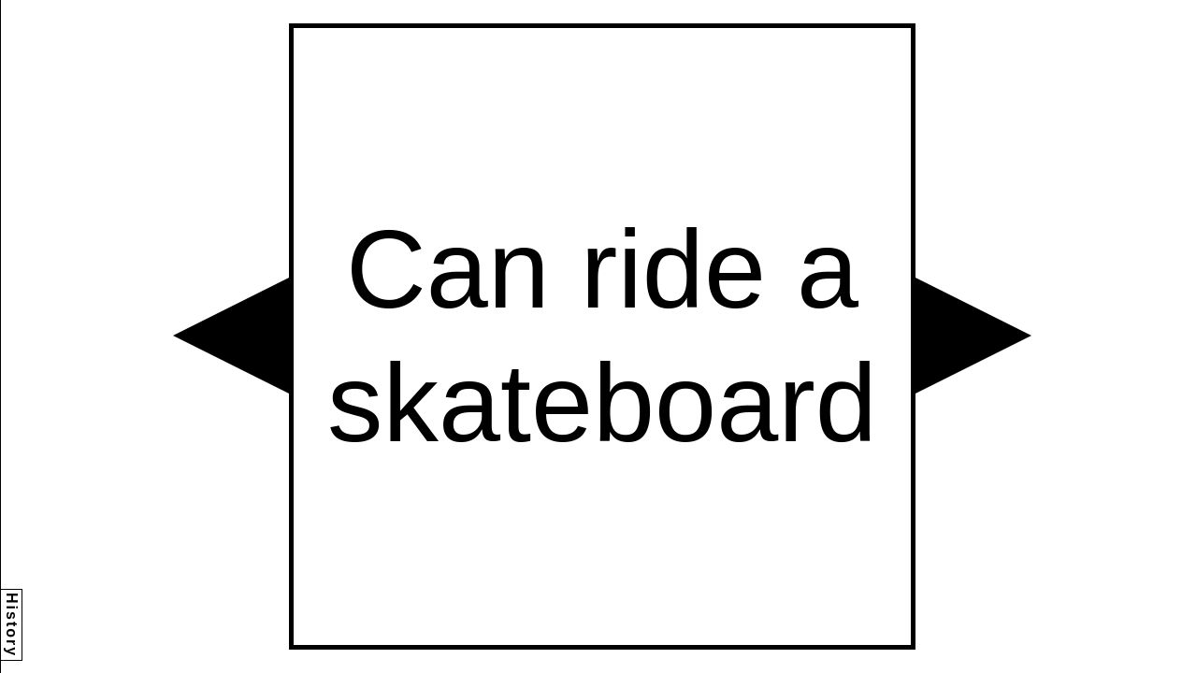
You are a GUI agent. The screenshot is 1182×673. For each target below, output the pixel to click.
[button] (231, 336)
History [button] (12, 625)
